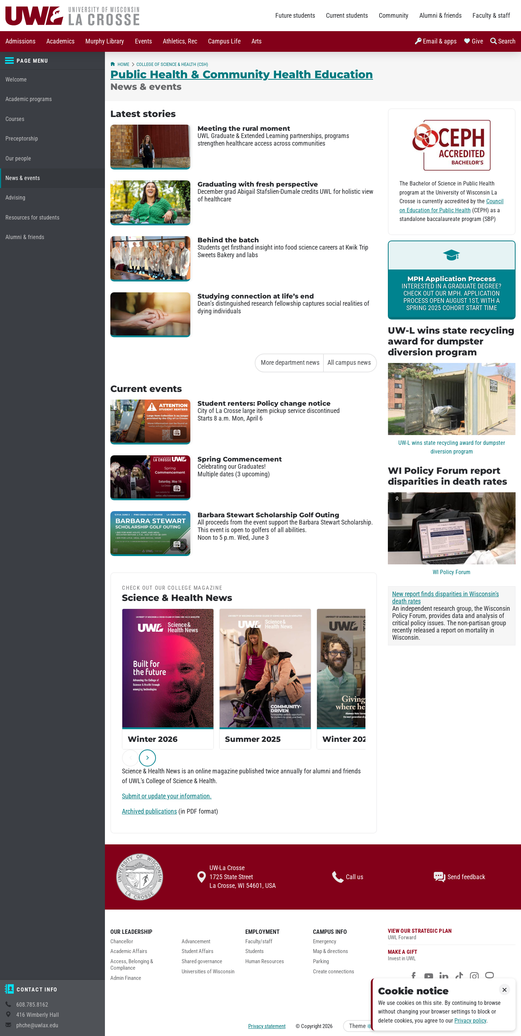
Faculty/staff (258, 942)
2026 (327, 1026)
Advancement (196, 942)
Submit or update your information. (167, 796)
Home (119, 64)
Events (143, 41)
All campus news (349, 362)
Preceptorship (21, 138)
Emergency (324, 942)
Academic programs (28, 99)
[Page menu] (52, 61)
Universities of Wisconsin (208, 972)
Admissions (20, 41)
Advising (15, 197)
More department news (290, 362)
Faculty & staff (491, 15)
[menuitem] (20, 41)
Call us (347, 877)
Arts (256, 41)
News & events (22, 178)
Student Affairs (197, 951)
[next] (147, 757)
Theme (360, 1026)
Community (393, 15)
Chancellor (121, 942)
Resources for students (32, 217)
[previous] (130, 757)
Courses (14, 119)
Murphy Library (104, 41)
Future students (295, 15)
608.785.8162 (32, 1004)
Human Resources (264, 961)
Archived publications (149, 811)
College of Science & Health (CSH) (172, 64)
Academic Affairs (128, 951)
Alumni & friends (440, 15)
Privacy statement (266, 1026)
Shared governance (202, 961)
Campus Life (224, 41)
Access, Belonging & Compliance (131, 964)
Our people (18, 158)
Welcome (16, 79)
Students (254, 951)
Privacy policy (470, 1020)
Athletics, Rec (180, 41)
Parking (321, 961)
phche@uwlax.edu (37, 1025)
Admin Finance (125, 978)
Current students (347, 15)
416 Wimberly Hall (37, 1014)
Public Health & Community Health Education (241, 74)
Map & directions (330, 951)
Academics (60, 41)
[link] (452, 280)
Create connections (333, 972)
